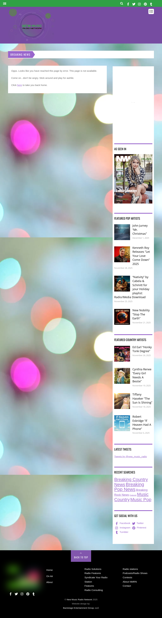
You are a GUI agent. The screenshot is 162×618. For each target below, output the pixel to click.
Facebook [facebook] (122, 523)
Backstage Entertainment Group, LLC (81, 608)
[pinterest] (145, 3)
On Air (49, 576)
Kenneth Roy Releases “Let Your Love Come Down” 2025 (141, 256)
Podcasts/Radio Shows (135, 573)
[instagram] (139, 3)
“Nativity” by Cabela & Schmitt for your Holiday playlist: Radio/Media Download (131, 287)
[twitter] (134, 3)
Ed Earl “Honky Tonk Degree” (142, 349)
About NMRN (130, 581)
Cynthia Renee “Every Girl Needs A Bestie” (141, 375)
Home (49, 570)
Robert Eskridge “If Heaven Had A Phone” (141, 423)
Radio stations (130, 569)
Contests (127, 577)
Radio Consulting (93, 590)
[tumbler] (151, 3)
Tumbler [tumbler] (121, 532)
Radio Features (92, 573)
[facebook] (128, 3)
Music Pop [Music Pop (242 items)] (140, 499)
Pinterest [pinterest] (139, 527)
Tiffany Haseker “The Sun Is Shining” (142, 398)
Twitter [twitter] (137, 523)
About (49, 582)
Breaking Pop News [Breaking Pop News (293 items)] (129, 487)
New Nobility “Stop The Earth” (141, 314)
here (19, 85)
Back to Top (81, 557)
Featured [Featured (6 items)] (133, 495)
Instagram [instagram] (122, 527)
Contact (127, 585)
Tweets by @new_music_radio (130, 456)
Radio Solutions (92, 569)
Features (89, 585)
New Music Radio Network (79, 599)
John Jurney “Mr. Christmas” (140, 229)
